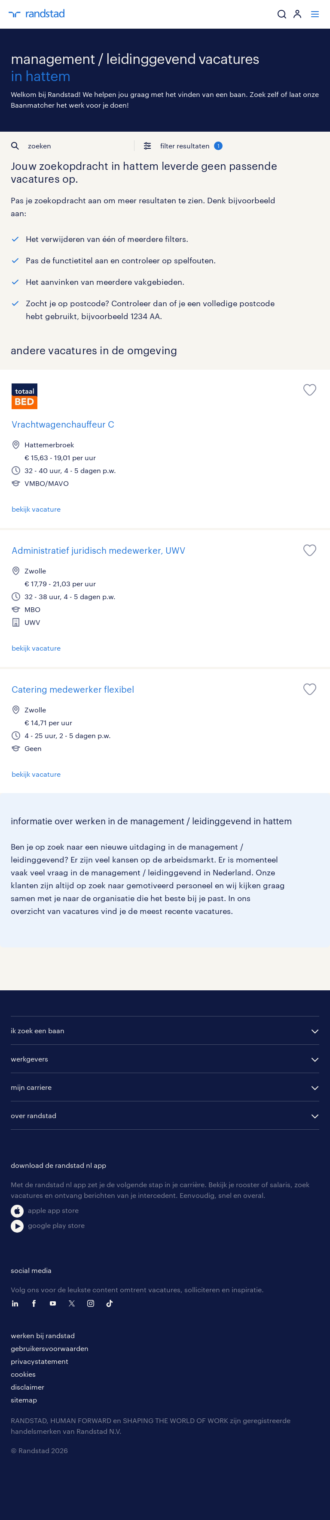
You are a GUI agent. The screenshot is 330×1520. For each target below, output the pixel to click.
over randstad (33, 1115)
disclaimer (27, 1387)
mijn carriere (31, 1087)
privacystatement (39, 1361)
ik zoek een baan (37, 1030)
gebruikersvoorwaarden (50, 1348)
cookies (23, 1374)
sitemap (24, 1400)
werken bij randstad (43, 1335)
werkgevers (29, 1059)
